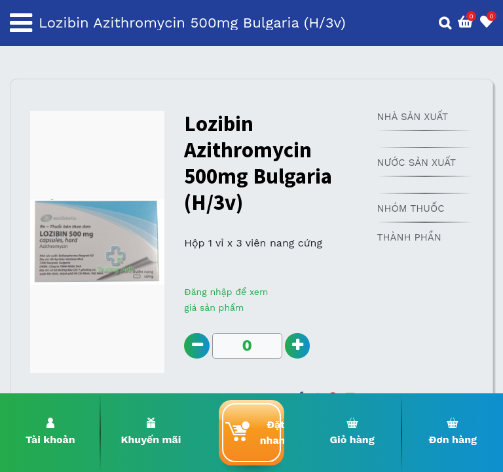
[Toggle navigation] (21, 23)
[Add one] (297, 346)
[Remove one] (197, 346)
